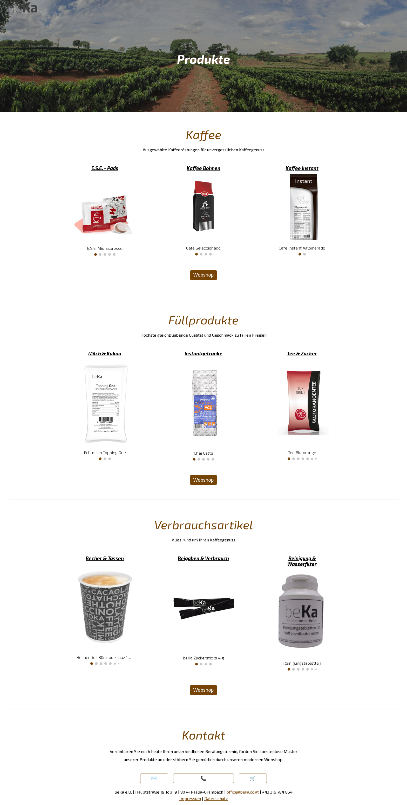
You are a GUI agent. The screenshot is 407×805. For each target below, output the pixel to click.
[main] (203, 56)
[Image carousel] (104, 215)
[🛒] (253, 778)
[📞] (203, 778)
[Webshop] (203, 275)
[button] (154, 778)
